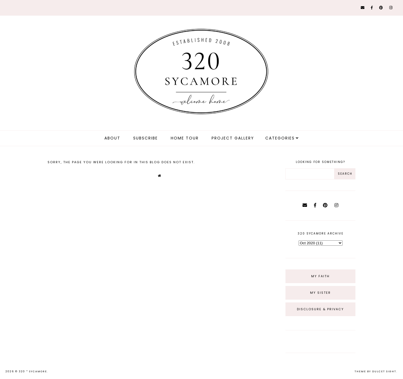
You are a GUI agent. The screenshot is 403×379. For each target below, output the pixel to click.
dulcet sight (384, 371)
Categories (280, 138)
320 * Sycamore (33, 371)
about (112, 138)
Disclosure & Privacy (320, 309)
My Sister (320, 292)
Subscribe (145, 138)
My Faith (320, 276)
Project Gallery (233, 138)
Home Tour (185, 138)
